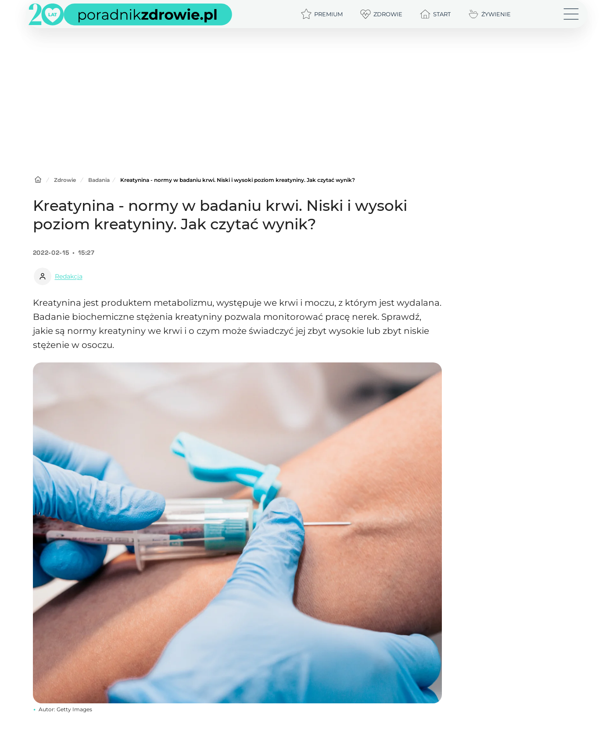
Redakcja (68, 276)
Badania (99, 180)
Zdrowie (65, 180)
